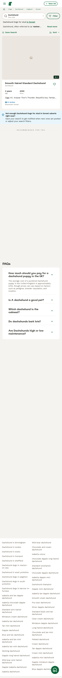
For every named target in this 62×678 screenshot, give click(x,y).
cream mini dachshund (42, 653)
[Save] (54, 84)
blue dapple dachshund (42, 669)
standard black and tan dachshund (42, 613)
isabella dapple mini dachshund (41, 578)
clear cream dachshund (42, 619)
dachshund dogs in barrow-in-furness (16, 589)
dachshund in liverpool (12, 556)
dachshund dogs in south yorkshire (13, 582)
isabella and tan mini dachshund (11, 640)
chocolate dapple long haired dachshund (45, 560)
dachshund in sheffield (12, 561)
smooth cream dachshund (44, 598)
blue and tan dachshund (13, 635)
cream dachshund (40, 644)
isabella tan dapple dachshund (46, 593)
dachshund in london (11, 547)
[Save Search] (55, 670)
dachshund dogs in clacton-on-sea (14, 566)
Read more (52, 26)
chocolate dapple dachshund (45, 573)
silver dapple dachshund (43, 607)
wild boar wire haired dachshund (12, 661)
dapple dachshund (10, 630)
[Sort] (54, 32)
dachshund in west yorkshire (15, 572)
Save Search (9, 32)
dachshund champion (41, 584)
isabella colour (38, 554)
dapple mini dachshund (42, 589)
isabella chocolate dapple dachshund (13, 603)
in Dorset (31, 22)
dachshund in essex (11, 552)
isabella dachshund (10, 672)
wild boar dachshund (41, 542)
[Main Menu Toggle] (4, 3)
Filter (53, 16)
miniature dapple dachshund (45, 623)
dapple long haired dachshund (16, 655)
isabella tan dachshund (12, 621)
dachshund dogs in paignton (15, 577)
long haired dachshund (42, 628)
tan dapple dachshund (42, 648)
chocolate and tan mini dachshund (42, 633)
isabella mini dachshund (43, 657)
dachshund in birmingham (14, 542)
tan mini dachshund (11, 626)
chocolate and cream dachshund (41, 548)
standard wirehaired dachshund (41, 567)
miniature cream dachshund (14, 617)
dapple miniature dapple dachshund (43, 663)
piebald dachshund (40, 639)
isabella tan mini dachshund (14, 646)
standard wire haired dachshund (11, 611)
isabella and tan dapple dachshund (12, 596)
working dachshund (11, 651)
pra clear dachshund (41, 602)
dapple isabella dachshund (14, 667)
